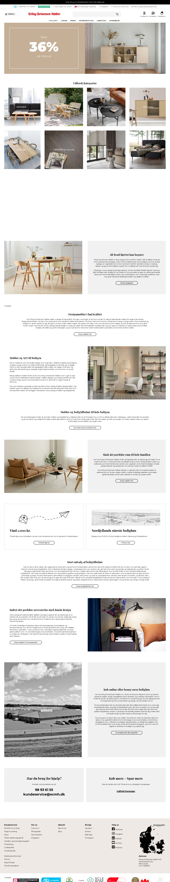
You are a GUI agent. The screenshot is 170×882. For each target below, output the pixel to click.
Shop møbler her (85, 334)
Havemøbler (114, 20)
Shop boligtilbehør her (85, 586)
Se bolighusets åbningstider (127, 733)
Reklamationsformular (12, 856)
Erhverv (7, 859)
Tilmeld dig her (44, 543)
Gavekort (88, 828)
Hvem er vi (35, 828)
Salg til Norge (9, 862)
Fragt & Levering (10, 831)
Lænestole (101, 20)
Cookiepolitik (9, 848)
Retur (6, 835)
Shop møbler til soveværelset (25, 642)
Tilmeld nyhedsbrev (11, 866)
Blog (60, 831)
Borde (73, 20)
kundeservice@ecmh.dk (44, 794)
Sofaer (64, 20)
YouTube (117, 842)
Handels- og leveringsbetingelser (16, 841)
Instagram (117, 833)
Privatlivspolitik (9, 851)
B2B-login (88, 835)
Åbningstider (36, 831)
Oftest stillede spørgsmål (13, 838)
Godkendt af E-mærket (24, 7)
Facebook (117, 829)
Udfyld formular (126, 791)
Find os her (125, 543)
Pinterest (117, 847)
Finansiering (8, 844)
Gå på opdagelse (126, 283)
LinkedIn (117, 838)
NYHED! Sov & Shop (12, 828)
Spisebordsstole (86, 20)
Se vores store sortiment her (85, 428)
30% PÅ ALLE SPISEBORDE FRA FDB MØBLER (85, 2)
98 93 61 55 (44, 790)
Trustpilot (7, 306)
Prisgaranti (35, 838)
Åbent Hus (62, 828)
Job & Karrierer (36, 835)
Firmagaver (89, 838)
